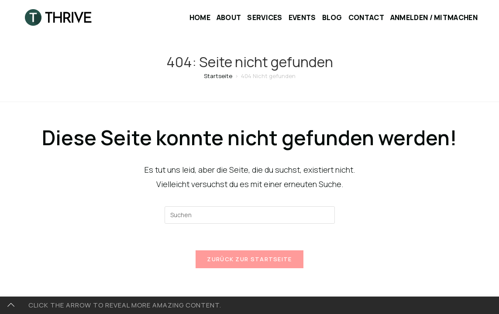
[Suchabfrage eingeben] (250, 215)
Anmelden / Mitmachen (434, 17)
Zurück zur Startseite (249, 259)
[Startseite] (218, 76)
